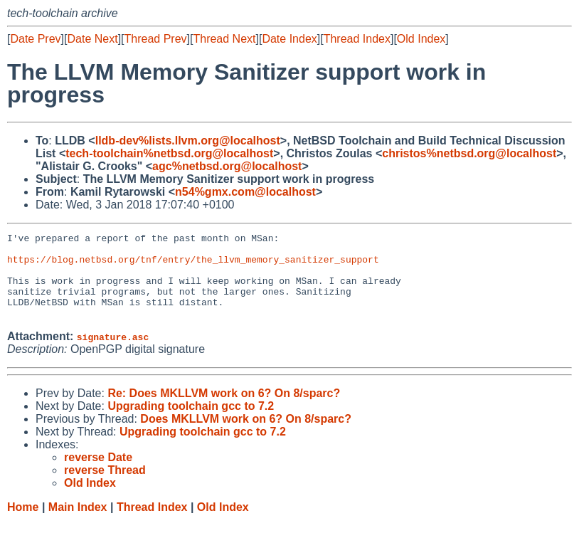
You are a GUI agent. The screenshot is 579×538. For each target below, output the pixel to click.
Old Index (421, 39)
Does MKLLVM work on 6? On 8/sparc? (245, 436)
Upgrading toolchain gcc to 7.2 (190, 423)
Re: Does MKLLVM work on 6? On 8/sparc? (223, 410)
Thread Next (224, 39)
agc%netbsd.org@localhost (227, 166)
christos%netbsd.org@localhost (469, 153)
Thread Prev (155, 39)
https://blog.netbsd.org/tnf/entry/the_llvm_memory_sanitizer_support (193, 265)
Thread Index (357, 39)
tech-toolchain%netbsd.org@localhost (169, 153)
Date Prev (35, 39)
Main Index (77, 524)
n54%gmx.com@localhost (245, 192)
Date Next (92, 39)
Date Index (289, 39)
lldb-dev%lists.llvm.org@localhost (187, 140)
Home (22, 524)
